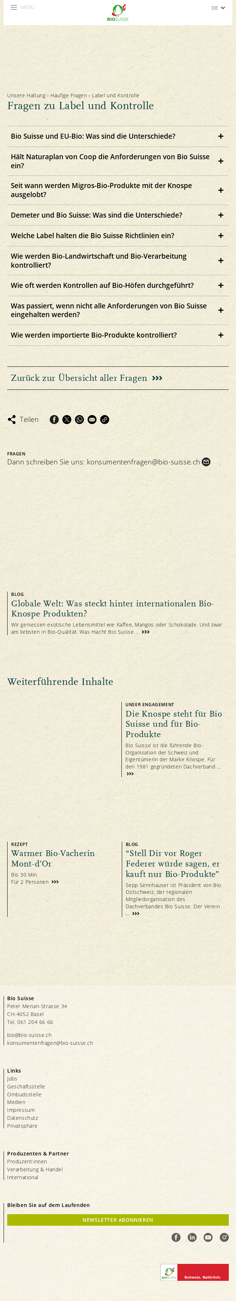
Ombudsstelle (24, 1094)
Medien (16, 1102)
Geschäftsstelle (26, 1086)
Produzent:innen (27, 1161)
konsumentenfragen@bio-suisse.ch (143, 462)
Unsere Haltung (26, 95)
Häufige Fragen (69, 95)
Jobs (12, 1078)
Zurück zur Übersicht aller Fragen (79, 378)
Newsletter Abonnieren (118, 1219)
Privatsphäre (22, 1125)
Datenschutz (22, 1117)
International (23, 1177)
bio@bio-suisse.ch (29, 1035)
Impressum (21, 1109)
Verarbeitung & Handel (35, 1169)
